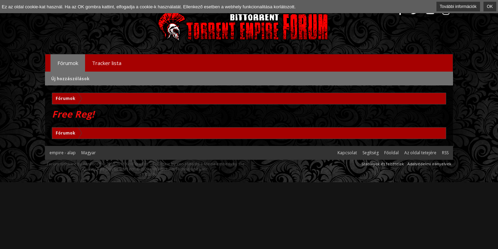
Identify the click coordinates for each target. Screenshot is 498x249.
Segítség (370, 153)
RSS (445, 153)
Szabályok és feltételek (382, 163)
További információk (458, 6)
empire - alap (62, 153)
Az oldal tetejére (420, 153)
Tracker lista (106, 62)
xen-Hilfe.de (188, 163)
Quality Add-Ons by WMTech (146, 169)
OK (490, 6)
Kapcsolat (347, 153)
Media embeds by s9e (224, 163)
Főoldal (391, 153)
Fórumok (67, 62)
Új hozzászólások (70, 79)
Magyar (88, 153)
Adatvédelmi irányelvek (429, 163)
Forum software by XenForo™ (98, 163)
